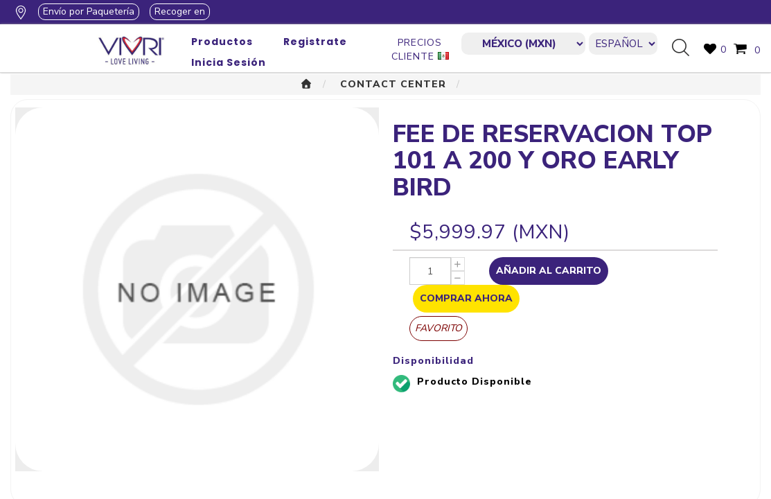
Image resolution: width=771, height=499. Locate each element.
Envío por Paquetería (88, 11)
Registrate (315, 42)
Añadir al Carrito (548, 270)
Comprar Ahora (466, 298)
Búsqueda (685, 48)
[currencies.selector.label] (523, 44)
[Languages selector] (623, 44)
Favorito (438, 328)
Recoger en (179, 11)
